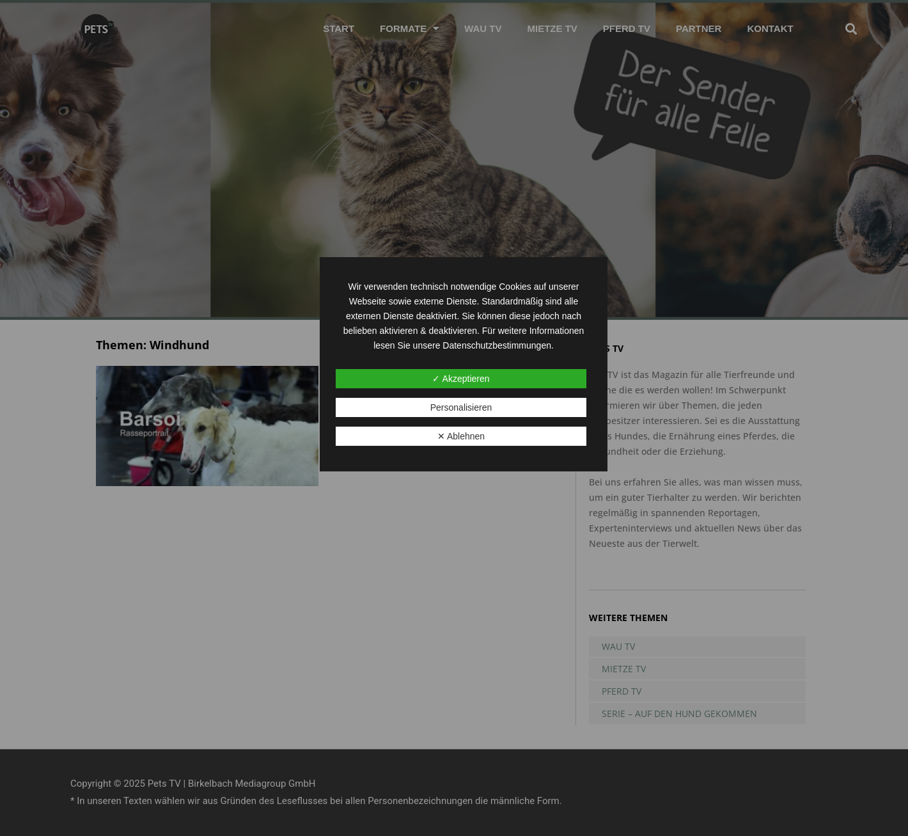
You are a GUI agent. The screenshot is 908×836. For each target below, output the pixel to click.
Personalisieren (461, 407)
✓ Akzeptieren (460, 379)
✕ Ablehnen (461, 436)
